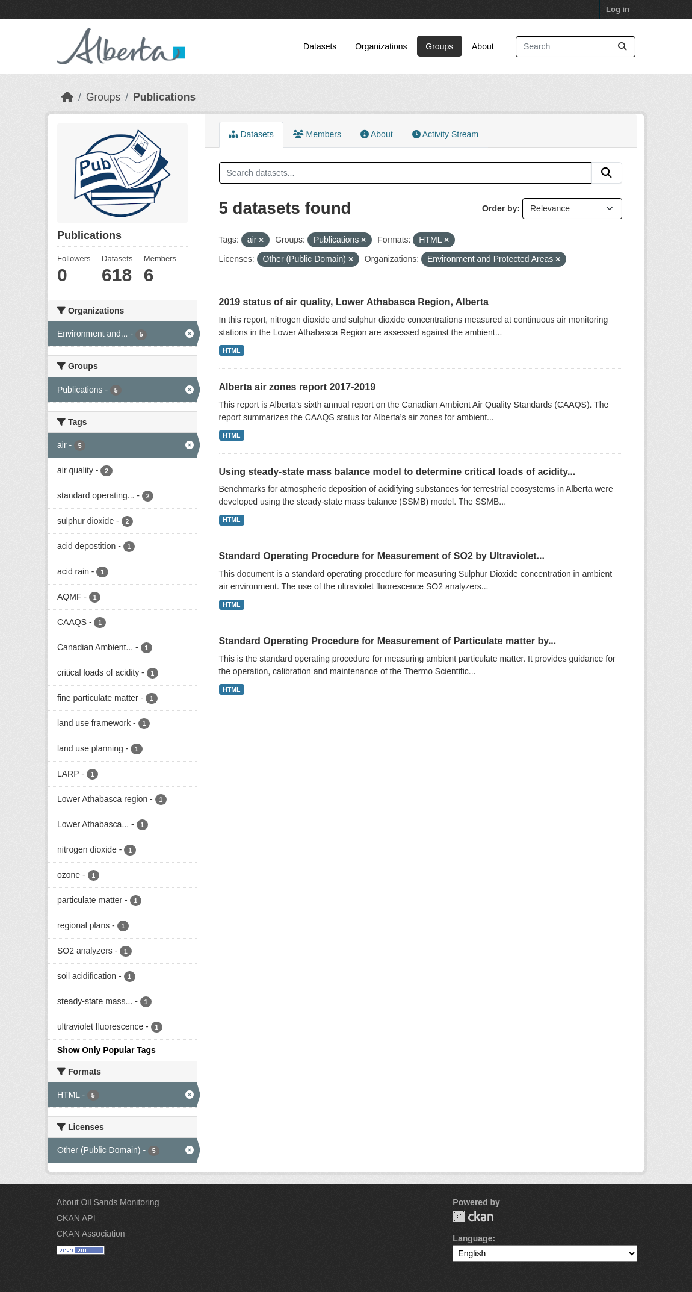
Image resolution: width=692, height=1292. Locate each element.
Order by (499, 208)
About (483, 46)
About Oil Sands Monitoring (108, 1202)
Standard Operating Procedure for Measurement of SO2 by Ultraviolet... (382, 556)
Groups (439, 46)
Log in (617, 9)
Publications (164, 97)
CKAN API (76, 1218)
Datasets (319, 46)
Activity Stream (445, 134)
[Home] (67, 97)
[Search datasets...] (575, 46)
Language (472, 1238)
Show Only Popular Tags (106, 1050)
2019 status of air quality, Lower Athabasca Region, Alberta (354, 302)
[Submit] (622, 46)
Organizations (381, 46)
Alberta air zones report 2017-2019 (297, 387)
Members (317, 134)
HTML (231, 350)
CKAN (473, 1216)
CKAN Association (91, 1233)
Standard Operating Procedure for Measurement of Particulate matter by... (388, 641)
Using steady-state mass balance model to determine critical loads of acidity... (397, 472)
